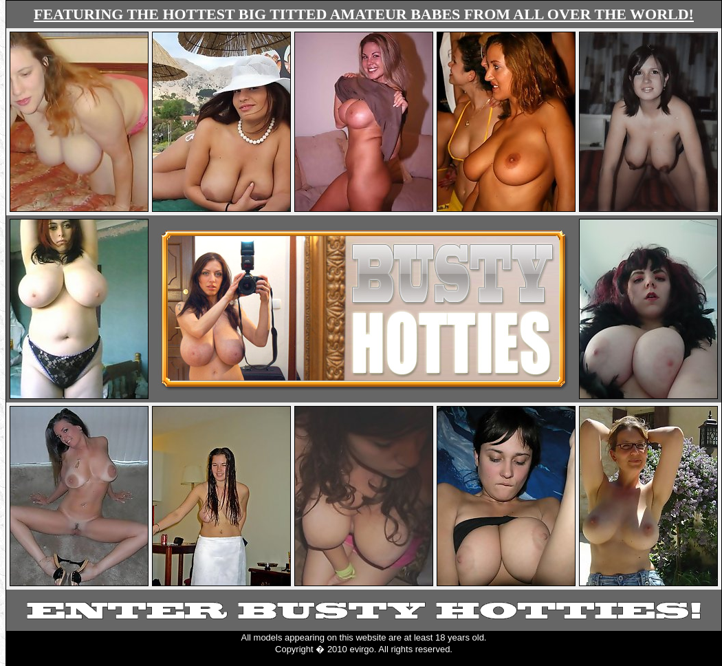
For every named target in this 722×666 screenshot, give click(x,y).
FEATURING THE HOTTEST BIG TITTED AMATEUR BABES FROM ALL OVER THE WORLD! (364, 14)
